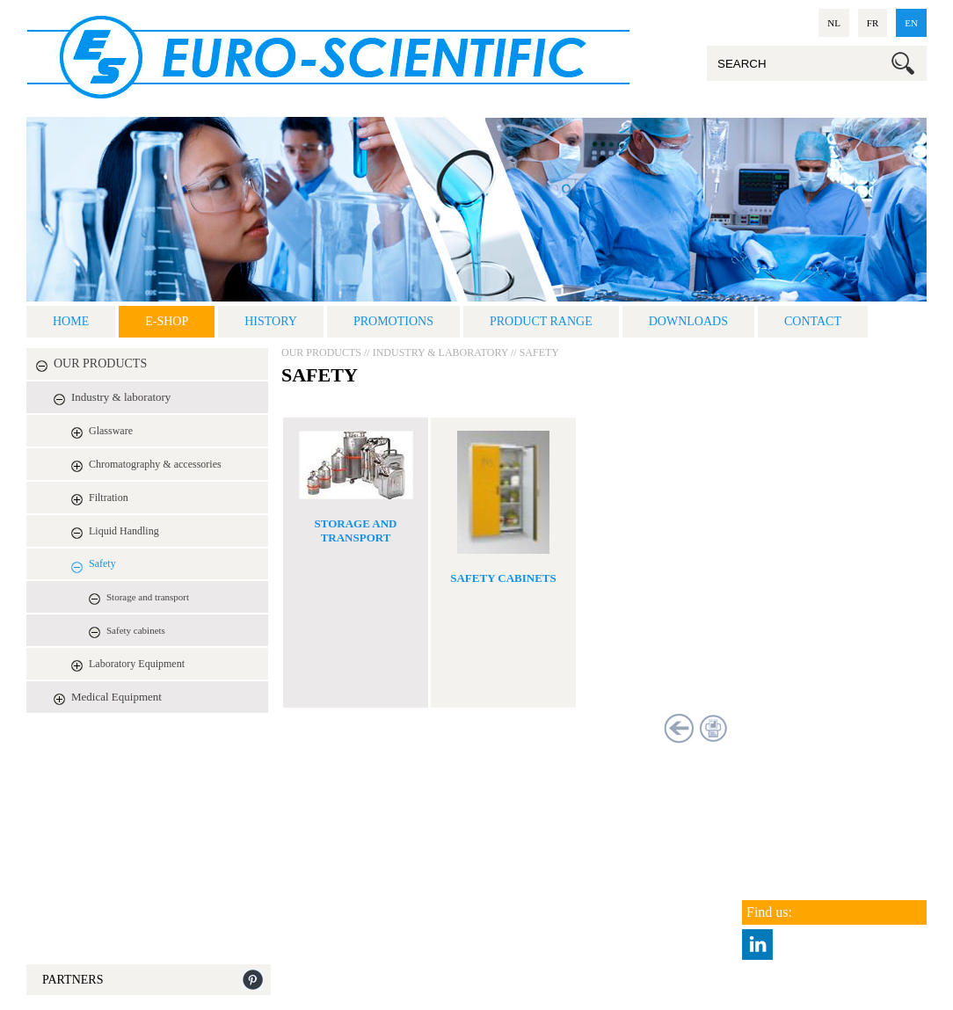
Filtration (108, 497)
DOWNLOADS (688, 321)
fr (872, 23)
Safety (102, 563)
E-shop (166, 321)
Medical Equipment (116, 696)
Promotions (393, 321)
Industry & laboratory (121, 396)
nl (833, 23)
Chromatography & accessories (155, 464)
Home (71, 321)
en (911, 23)
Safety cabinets (135, 630)
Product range (541, 321)
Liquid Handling (124, 531)
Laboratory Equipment (137, 664)
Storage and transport (147, 597)
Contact (812, 321)
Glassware (111, 431)
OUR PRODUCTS (100, 363)
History (270, 321)
